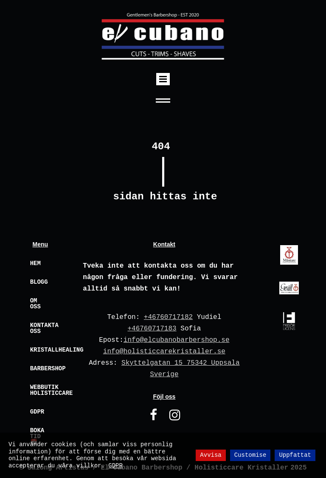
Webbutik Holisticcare (44, 390)
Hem (35, 263)
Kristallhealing (44, 350)
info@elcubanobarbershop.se (177, 340)
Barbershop (44, 368)
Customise (250, 455)
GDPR (37, 411)
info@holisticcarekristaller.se (164, 351)
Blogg (39, 282)
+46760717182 (168, 317)
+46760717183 (151, 329)
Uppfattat (295, 455)
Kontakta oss (44, 328)
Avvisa (210, 455)
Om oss (35, 303)
